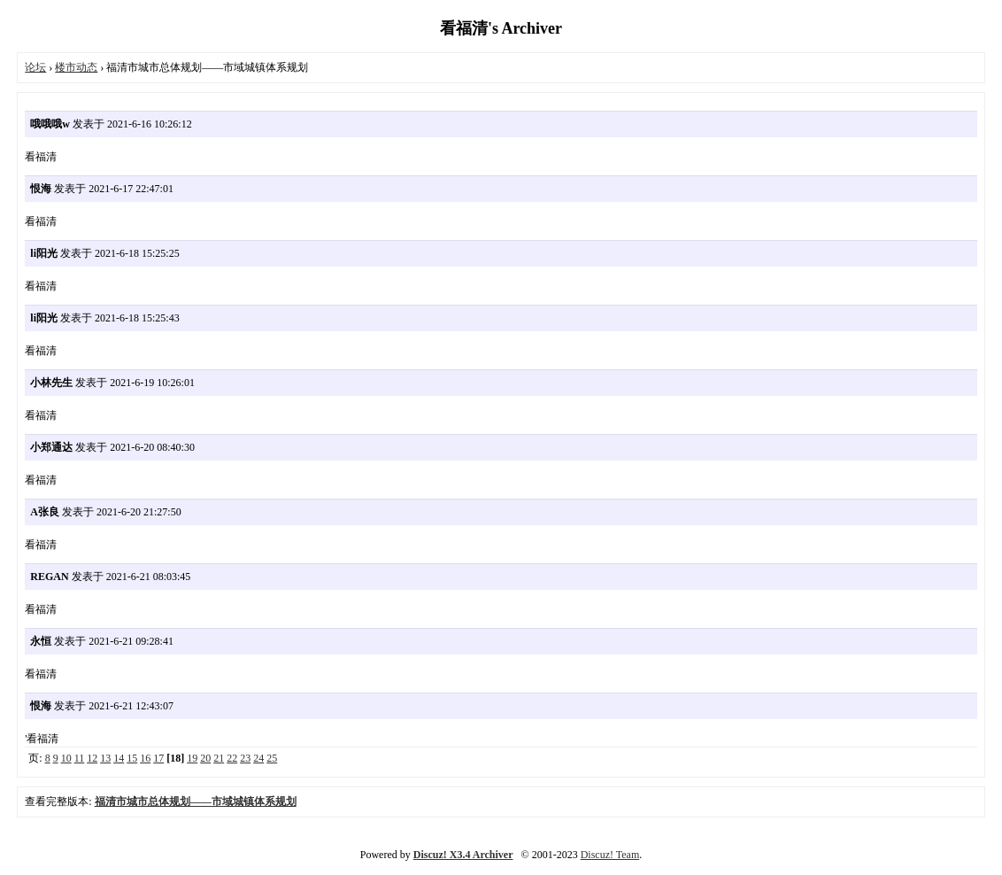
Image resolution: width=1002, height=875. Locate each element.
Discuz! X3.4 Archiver (463, 854)
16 (145, 758)
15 (132, 758)
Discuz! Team (610, 854)
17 (158, 758)
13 (105, 758)
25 (271, 758)
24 (258, 758)
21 (218, 758)
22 (232, 758)
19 (192, 758)
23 (245, 758)
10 (66, 758)
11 (79, 758)
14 (118, 758)
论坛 (35, 67)
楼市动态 (76, 67)
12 (92, 758)
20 (205, 758)
